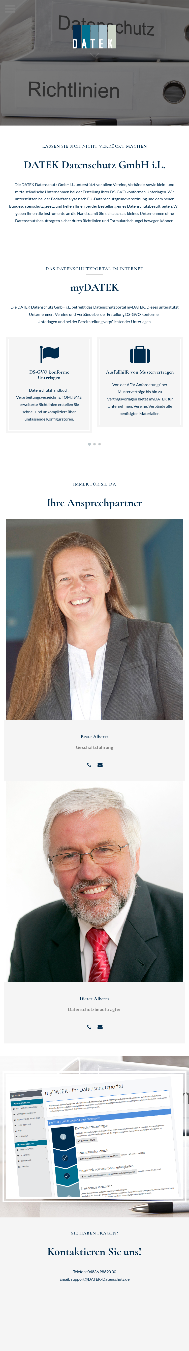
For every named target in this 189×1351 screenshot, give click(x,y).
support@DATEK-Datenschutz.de (100, 1279)
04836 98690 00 (101, 1271)
